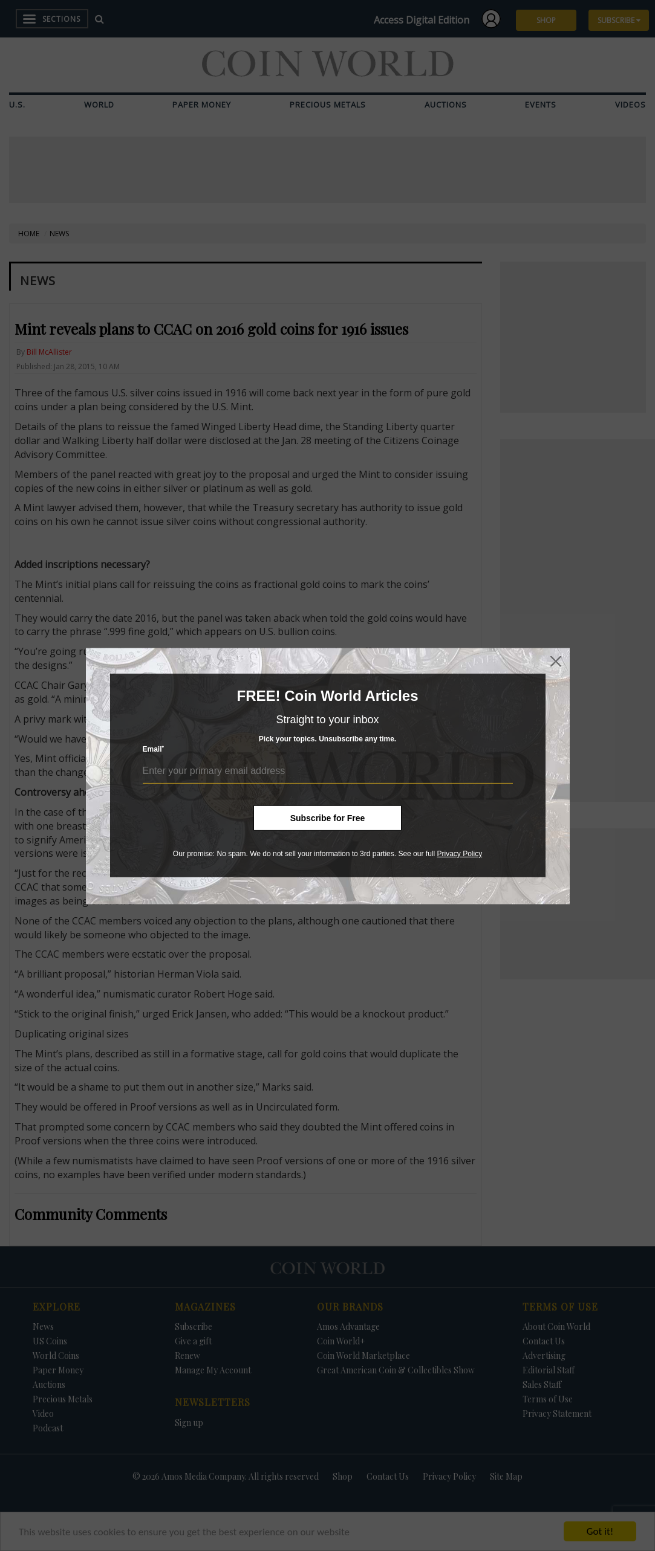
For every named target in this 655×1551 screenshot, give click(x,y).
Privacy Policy (459, 854)
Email (154, 748)
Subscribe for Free (327, 818)
